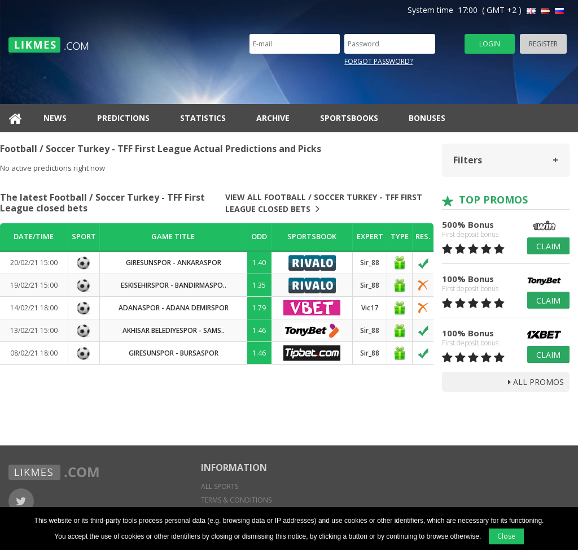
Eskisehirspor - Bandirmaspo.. (173, 285)
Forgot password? (378, 61)
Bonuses (427, 117)
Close (506, 536)
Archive (273, 117)
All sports (219, 486)
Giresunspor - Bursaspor (173, 353)
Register (543, 44)
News (55, 117)
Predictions (123, 117)
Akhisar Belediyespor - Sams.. (173, 330)
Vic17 (369, 308)
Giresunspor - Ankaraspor (173, 262)
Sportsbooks (349, 117)
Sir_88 (369, 262)
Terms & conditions (236, 500)
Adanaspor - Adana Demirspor (174, 308)
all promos (536, 381)
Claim (548, 246)
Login (489, 44)
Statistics (203, 117)
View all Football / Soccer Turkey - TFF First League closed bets (323, 203)
